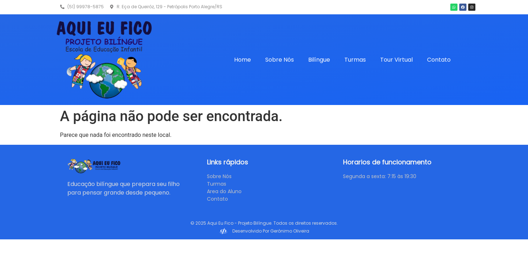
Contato (439, 60)
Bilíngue (319, 60)
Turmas (355, 60)
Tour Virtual (396, 60)
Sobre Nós (279, 60)
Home (242, 60)
